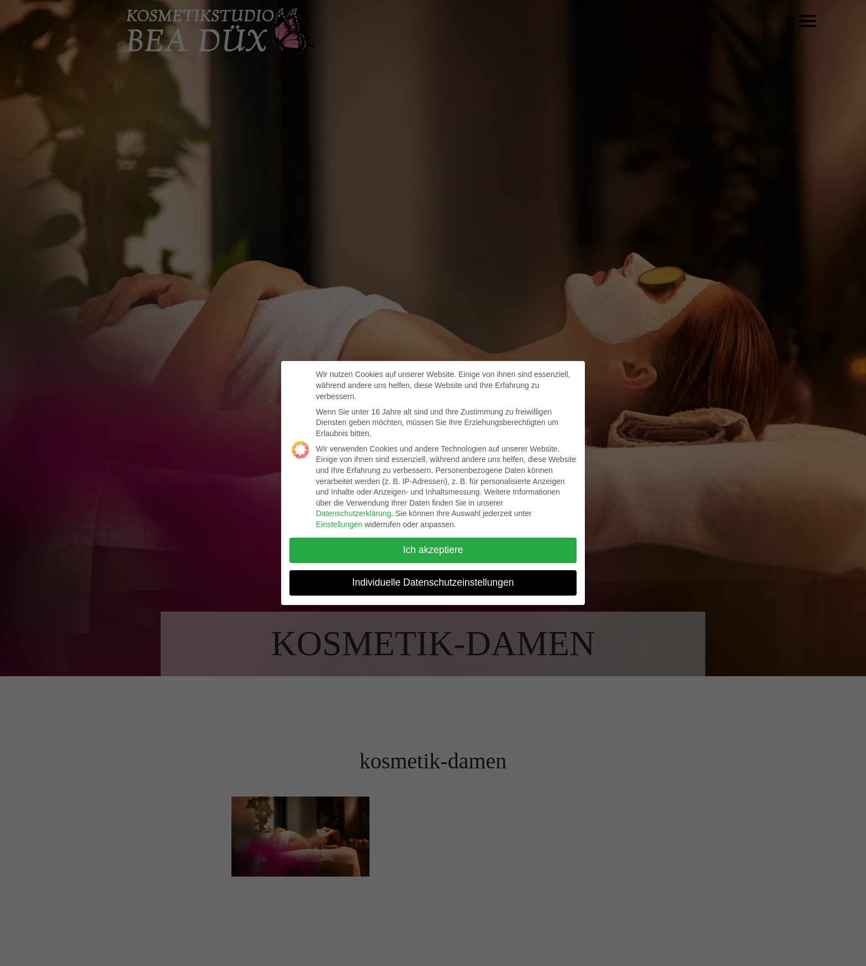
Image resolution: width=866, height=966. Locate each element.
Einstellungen (339, 524)
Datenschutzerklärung (353, 513)
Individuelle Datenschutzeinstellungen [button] (433, 582)
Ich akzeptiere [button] (433, 549)
